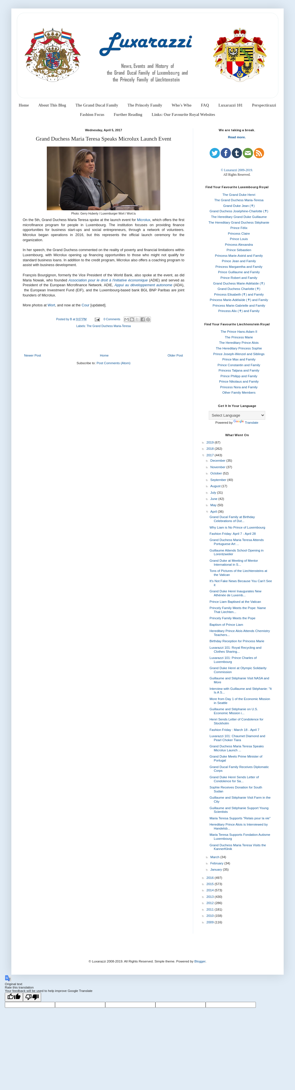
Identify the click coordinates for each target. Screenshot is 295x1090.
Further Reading (128, 115)
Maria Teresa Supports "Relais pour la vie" (240, 818)
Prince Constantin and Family (239, 365)
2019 (210, 442)
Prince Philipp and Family (238, 376)
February (217, 863)
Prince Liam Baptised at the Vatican (235, 601)
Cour (85, 305)
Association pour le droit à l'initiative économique (108, 280)
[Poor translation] (32, 997)
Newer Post (32, 355)
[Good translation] (14, 997)
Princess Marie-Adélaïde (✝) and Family (239, 300)
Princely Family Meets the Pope (233, 618)
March (215, 857)
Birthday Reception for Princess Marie (237, 641)
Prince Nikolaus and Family (239, 381)
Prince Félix (238, 228)
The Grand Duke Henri (238, 194)
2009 (210, 922)
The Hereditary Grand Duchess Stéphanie (238, 222)
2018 (210, 448)
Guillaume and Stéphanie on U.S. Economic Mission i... (234, 711)
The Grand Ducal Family (96, 105)
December (218, 460)
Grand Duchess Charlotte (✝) (239, 288)
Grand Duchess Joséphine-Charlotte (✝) (239, 211)
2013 (210, 896)
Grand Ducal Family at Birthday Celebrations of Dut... (232, 519)
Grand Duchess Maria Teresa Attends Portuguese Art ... (237, 542)
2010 (210, 915)
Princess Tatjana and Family (238, 370)
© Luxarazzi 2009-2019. (237, 170)
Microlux (143, 220)
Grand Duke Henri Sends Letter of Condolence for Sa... (234, 779)
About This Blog (52, 105)
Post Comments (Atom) (113, 363)
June (214, 499)
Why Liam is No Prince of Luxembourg (237, 527)
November (218, 467)
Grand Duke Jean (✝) (239, 205)
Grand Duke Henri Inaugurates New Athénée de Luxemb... (236, 593)
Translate (245, 422)
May (214, 505)
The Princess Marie (239, 337)
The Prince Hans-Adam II (239, 331)
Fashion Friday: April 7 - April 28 (233, 533)
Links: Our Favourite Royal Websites (183, 115)
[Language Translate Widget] (237, 415)
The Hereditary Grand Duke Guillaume (239, 217)
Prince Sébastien (239, 250)
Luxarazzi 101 (230, 105)
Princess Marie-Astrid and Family (239, 255)
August (216, 486)
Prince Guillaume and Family (239, 272)
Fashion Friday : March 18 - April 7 (235, 729)
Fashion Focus (92, 115)
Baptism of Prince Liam (226, 624)
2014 (210, 890)
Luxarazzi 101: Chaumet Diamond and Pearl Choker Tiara (237, 738)
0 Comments (112, 319)
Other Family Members (239, 392)
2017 (210, 455)
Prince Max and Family (239, 359)
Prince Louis (239, 239)
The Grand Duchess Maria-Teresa (109, 326)
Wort (51, 305)
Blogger (199, 961)
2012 (210, 903)
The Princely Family (145, 105)
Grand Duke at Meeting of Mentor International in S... (234, 562)
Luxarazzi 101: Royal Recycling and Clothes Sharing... (236, 649)
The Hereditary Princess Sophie (239, 348)
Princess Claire (239, 233)
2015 (210, 884)
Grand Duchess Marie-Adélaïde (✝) (239, 283)
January (216, 869)
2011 (210, 909)
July (213, 492)
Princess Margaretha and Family (238, 266)
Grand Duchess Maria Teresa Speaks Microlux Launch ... (237, 748)
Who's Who (181, 105)
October (216, 473)
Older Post (175, 355)
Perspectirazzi (264, 105)
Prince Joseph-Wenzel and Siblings (239, 354)
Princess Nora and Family (239, 387)
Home (24, 105)
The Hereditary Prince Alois (239, 342)
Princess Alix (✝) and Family (238, 311)
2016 (210, 877)
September (218, 480)
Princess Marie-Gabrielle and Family (239, 305)
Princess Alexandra (239, 244)
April (214, 511)
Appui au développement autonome (143, 285)
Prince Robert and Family (238, 277)
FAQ (205, 105)
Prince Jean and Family (239, 261)
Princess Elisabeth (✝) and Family (239, 294)
